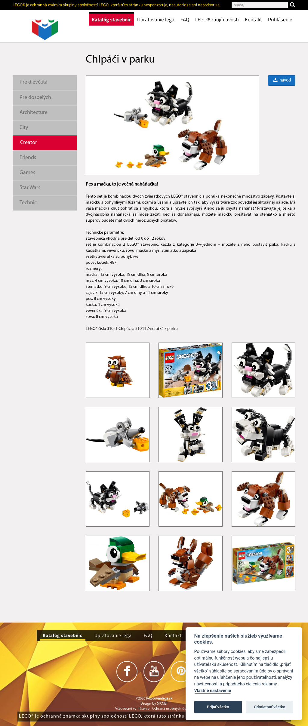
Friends (28, 158)
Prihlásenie (280, 19)
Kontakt (253, 19)
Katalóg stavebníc (111, 19)
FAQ (184, 19)
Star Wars (30, 188)
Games (27, 173)
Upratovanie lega (155, 19)
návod (281, 80)
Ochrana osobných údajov (172, 709)
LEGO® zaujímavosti (217, 19)
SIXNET (162, 704)
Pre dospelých (35, 97)
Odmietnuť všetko (269, 707)
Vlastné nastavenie (212, 690)
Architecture (34, 112)
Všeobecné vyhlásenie (132, 709)
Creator (28, 143)
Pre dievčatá (34, 82)
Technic (28, 203)
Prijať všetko (218, 707)
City (24, 128)
